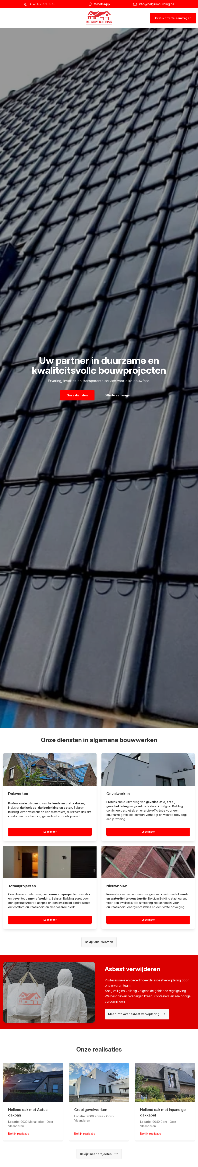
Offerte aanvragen (118, 395)
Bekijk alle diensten (99, 942)
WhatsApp (102, 4)
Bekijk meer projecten (99, 1155)
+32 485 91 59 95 (42, 4)
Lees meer (50, 831)
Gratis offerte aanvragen (173, 18)
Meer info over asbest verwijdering (137, 1014)
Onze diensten (77, 395)
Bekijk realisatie (18, 1134)
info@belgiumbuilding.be (156, 4)
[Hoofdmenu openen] (7, 18)
